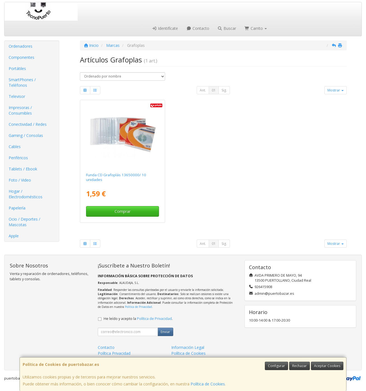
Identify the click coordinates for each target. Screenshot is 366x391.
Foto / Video (20, 180)
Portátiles (17, 68)
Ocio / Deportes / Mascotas (24, 221)
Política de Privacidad (138, 307)
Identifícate (165, 28)
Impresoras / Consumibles (20, 110)
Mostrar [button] (335, 90)
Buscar (227, 28)
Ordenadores (20, 46)
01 (214, 90)
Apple (14, 235)
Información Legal (187, 347)
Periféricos (18, 157)
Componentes (21, 57)
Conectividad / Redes (28, 124)
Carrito (255, 28)
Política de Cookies (208, 384)
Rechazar (299, 365)
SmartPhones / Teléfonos (22, 82)
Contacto (197, 28)
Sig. (224, 90)
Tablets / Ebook (23, 169)
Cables (15, 146)
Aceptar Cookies (327, 365)
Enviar (165, 331)
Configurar (276, 365)
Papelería (17, 208)
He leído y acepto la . (138, 318)
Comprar (122, 211)
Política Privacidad (114, 353)
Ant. (203, 90)
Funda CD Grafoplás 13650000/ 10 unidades (116, 177)
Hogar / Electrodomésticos (25, 194)
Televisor (17, 96)
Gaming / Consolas (26, 135)
